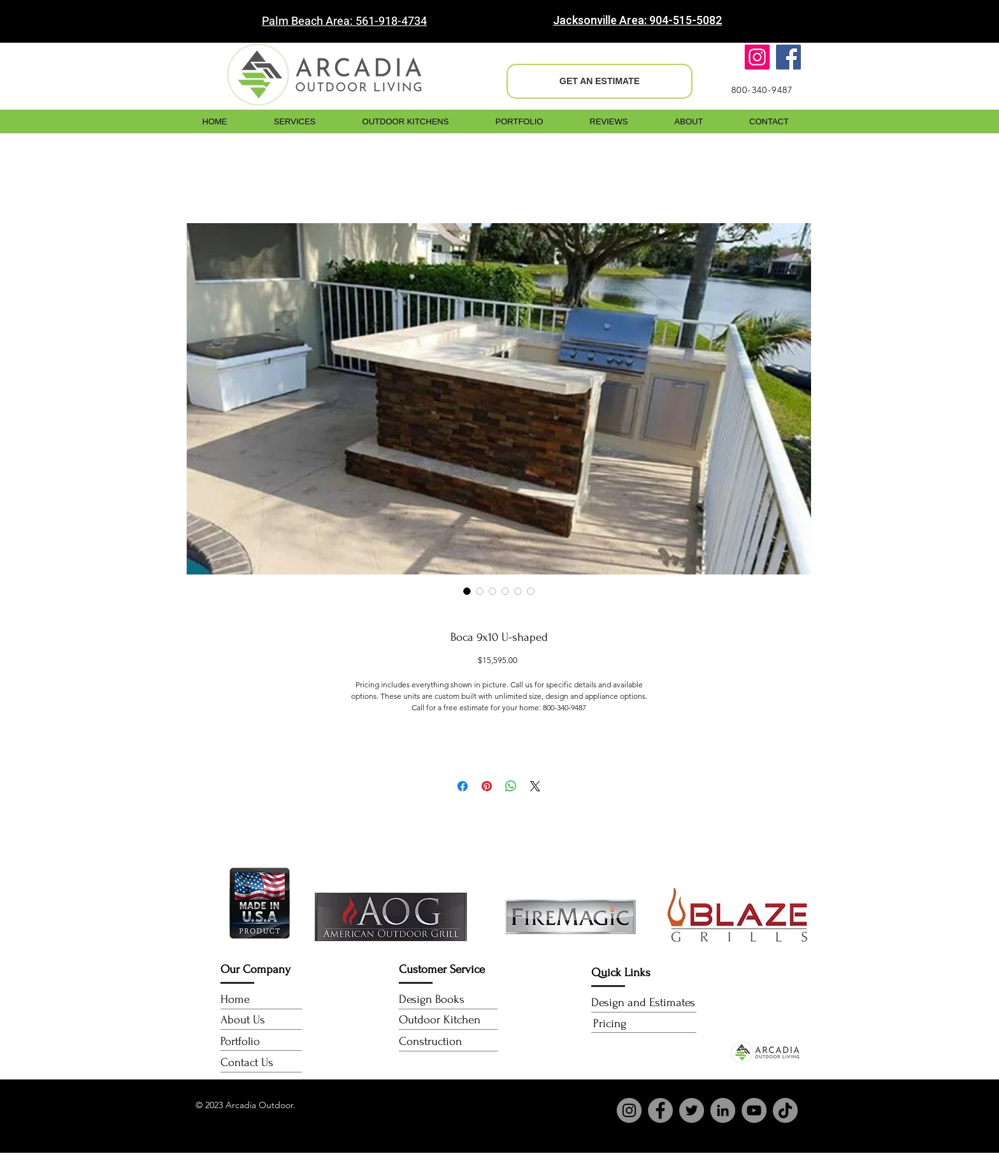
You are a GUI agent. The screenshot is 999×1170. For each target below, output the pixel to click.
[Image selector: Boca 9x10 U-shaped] (467, 591)
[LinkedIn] (722, 1110)
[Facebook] (788, 57)
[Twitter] (691, 1110)
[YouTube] (754, 1110)
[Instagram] (757, 57)
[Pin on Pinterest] (486, 786)
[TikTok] (785, 1110)
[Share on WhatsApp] (511, 786)
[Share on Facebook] (462, 786)
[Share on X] (535, 786)
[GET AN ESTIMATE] (600, 81)
